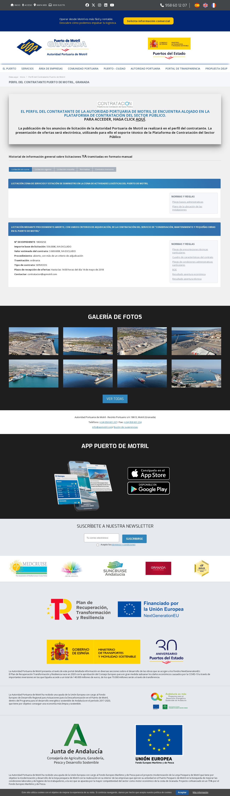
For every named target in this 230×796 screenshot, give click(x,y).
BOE (174, 269)
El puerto (9, 61)
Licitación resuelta (65, 162)
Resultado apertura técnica (187, 278)
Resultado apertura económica (189, 273)
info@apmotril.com (102, 439)
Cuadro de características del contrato (192, 256)
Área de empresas (51, 61)
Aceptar (182, 792)
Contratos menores (104, 162)
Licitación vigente (43, 162)
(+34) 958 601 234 (133, 434)
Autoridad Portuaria (145, 61)
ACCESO (27, 5)
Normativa (85, 162)
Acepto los (118, 558)
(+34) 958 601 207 (108, 434)
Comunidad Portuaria (83, 61)
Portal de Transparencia (182, 61)
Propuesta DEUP (216, 61)
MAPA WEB (40, 5)
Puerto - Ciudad (114, 61)
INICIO (15, 5)
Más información (200, 792)
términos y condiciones (123, 558)
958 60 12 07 (176, 5)
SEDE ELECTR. (56, 5)
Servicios (27, 61)
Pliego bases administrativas (187, 195)
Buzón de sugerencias (126, 439)
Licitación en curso (20, 162)
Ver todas (115, 411)
